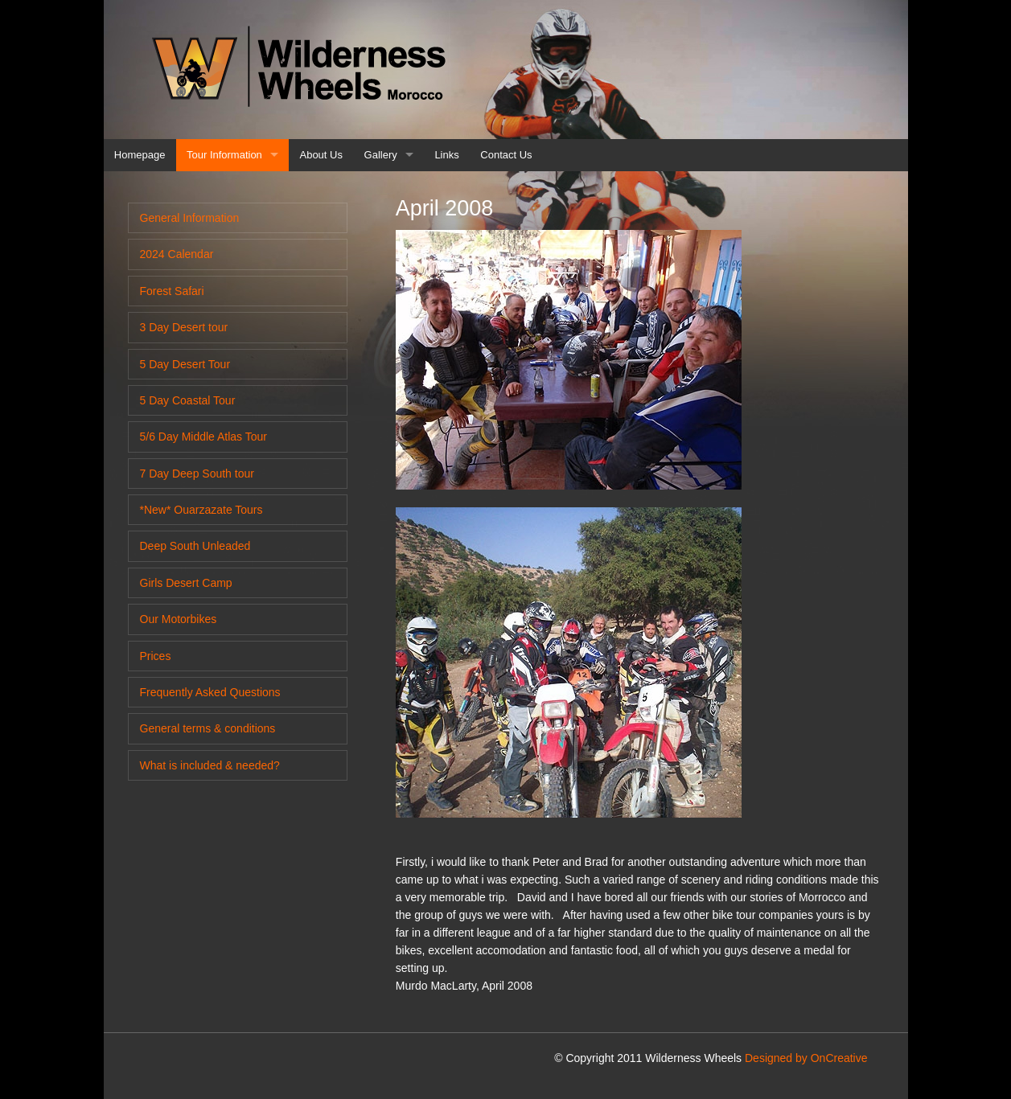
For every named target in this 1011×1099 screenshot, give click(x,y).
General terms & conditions (208, 728)
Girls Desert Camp (186, 582)
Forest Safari (172, 291)
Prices (155, 656)
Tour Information (224, 155)
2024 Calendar (177, 254)
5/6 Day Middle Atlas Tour (204, 436)
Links (446, 155)
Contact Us (506, 155)
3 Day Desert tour (184, 327)
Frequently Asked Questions (210, 692)
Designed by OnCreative (806, 1058)
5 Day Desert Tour (185, 364)
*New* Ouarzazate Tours (201, 509)
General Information (190, 217)
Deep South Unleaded (195, 545)
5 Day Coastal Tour (188, 400)
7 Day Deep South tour (197, 473)
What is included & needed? (210, 765)
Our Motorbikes (178, 619)
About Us (321, 155)
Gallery (380, 155)
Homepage (140, 155)
